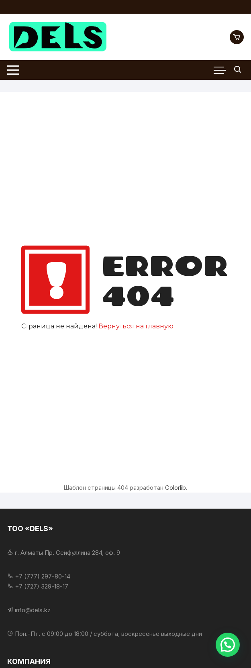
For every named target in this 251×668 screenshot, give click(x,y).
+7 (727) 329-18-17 (41, 586)
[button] (228, 645)
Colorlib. (176, 487)
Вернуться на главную (135, 326)
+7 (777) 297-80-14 (42, 576)
